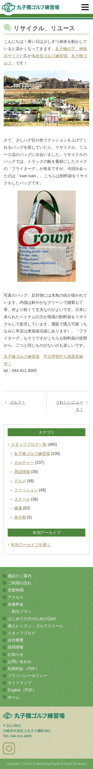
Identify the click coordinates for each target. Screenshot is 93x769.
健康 (18, 508)
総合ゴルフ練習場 (51, 56)
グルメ (20, 481)
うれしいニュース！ (69, 406)
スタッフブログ (21, 633)
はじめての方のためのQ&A (32, 619)
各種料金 (16, 604)
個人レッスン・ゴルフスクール (35, 626)
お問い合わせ (19, 661)
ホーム (14, 697)
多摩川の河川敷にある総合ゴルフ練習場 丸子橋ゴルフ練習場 (30, 8)
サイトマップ (19, 683)
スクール (22, 499)
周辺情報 (22, 472)
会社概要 (16, 640)
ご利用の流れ (19, 583)
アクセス (16, 597)
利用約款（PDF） (23, 669)
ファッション (26, 490)
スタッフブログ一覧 (29, 444)
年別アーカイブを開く (31, 545)
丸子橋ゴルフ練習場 (21, 356)
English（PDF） (22, 690)
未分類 (20, 517)
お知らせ (16, 654)
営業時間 (16, 590)
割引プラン (21, 611)
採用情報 (16, 647)
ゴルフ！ (18, 402)
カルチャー (24, 462)
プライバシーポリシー (27, 676)
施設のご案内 (19, 576)
